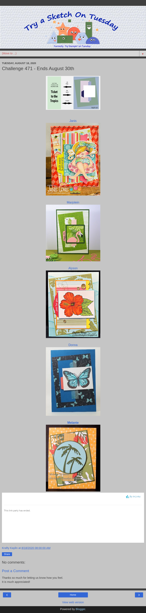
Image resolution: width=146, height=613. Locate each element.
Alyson (73, 268)
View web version (73, 602)
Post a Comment (15, 571)
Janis (73, 120)
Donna (73, 345)
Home (73, 595)
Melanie (73, 422)
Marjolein (73, 202)
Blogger (80, 609)
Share (7, 554)
